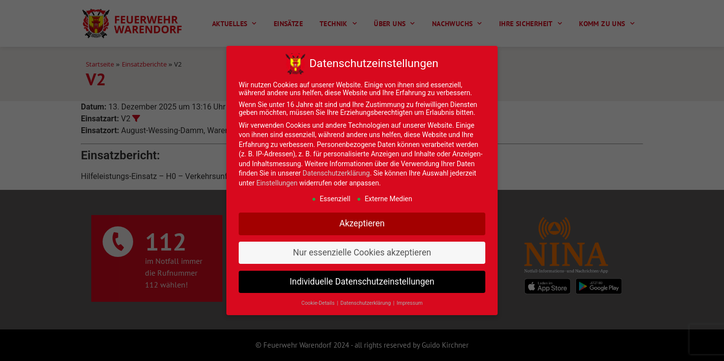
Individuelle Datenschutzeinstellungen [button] (362, 282)
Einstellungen (277, 183)
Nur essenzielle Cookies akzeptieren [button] (362, 252)
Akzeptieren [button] (362, 223)
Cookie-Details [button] (318, 303)
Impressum (410, 303)
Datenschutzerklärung (336, 173)
